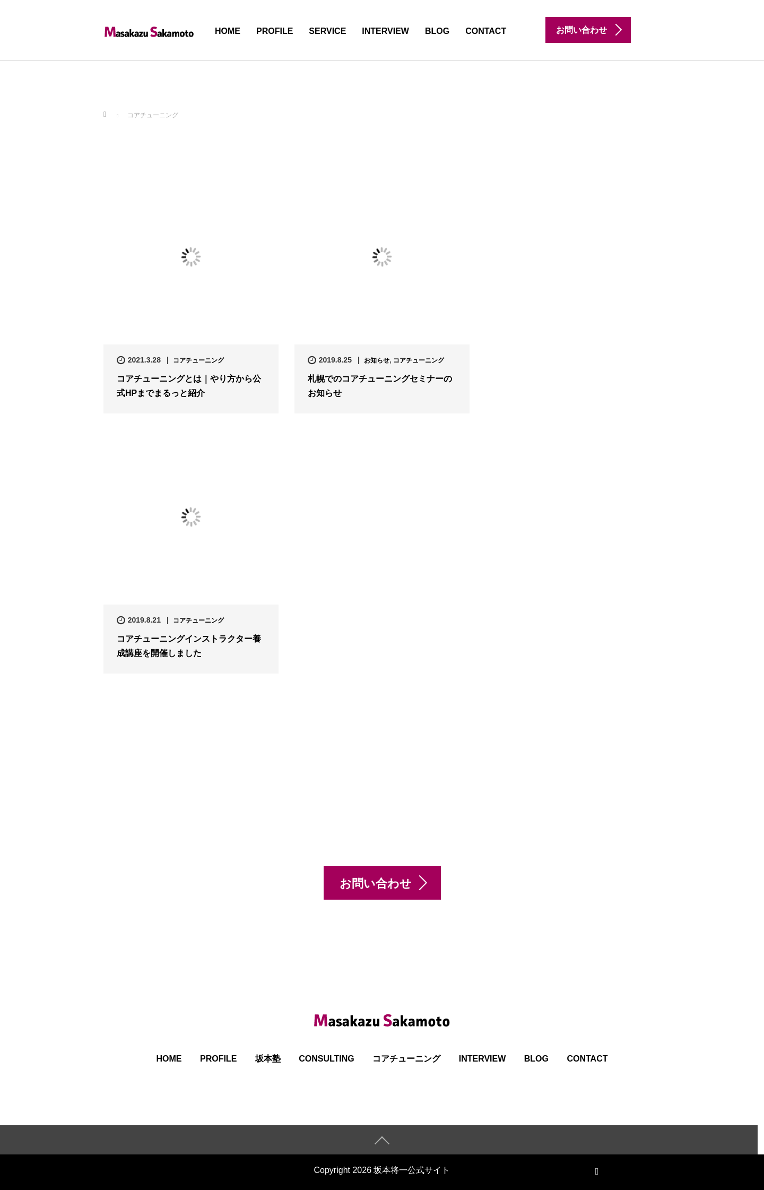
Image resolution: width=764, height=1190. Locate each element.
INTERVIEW (385, 31)
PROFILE (274, 31)
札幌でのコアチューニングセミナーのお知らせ (380, 386)
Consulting (326, 1058)
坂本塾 (268, 1058)
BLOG (437, 31)
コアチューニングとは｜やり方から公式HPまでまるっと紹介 (189, 386)
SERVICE (327, 31)
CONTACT (485, 31)
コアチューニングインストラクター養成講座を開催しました (189, 646)
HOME (227, 31)
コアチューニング (198, 360)
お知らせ (376, 360)
